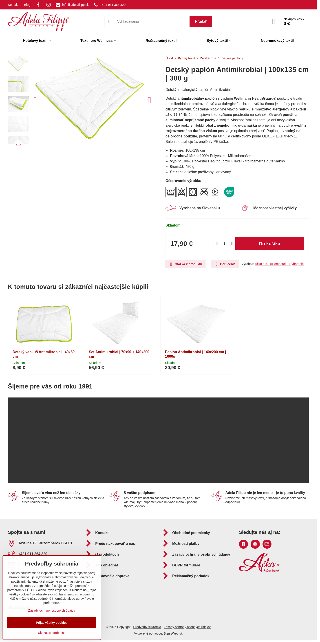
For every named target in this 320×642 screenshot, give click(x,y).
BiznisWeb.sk (173, 633)
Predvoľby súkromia (147, 627)
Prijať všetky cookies (52, 622)
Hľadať (201, 21)
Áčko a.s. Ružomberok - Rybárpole (279, 264)
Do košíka (269, 243)
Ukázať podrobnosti (51, 633)
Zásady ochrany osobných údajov (187, 627)
